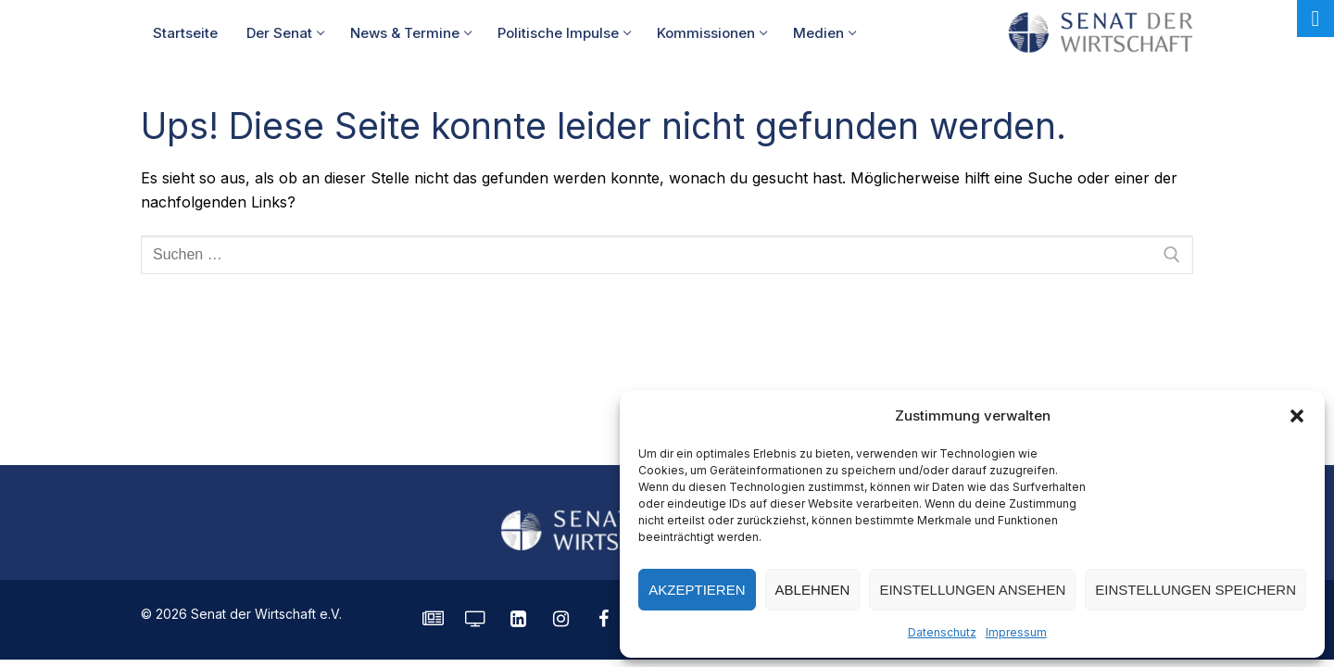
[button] (1297, 416)
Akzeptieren (696, 590)
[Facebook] (603, 619)
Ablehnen (812, 590)
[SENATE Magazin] (432, 619)
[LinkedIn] (518, 619)
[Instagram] (560, 619)
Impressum (1016, 632)
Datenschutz (942, 632)
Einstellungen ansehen (972, 590)
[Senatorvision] (475, 619)
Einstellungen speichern (1195, 590)
